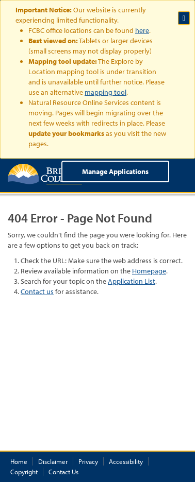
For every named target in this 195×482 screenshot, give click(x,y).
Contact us (37, 291)
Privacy (88, 461)
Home (18, 461)
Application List (131, 281)
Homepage (149, 271)
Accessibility (126, 461)
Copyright (24, 472)
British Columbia (47, 174)
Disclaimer (53, 461)
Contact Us (63, 472)
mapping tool (105, 92)
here (142, 30)
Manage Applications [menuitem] (115, 171)
